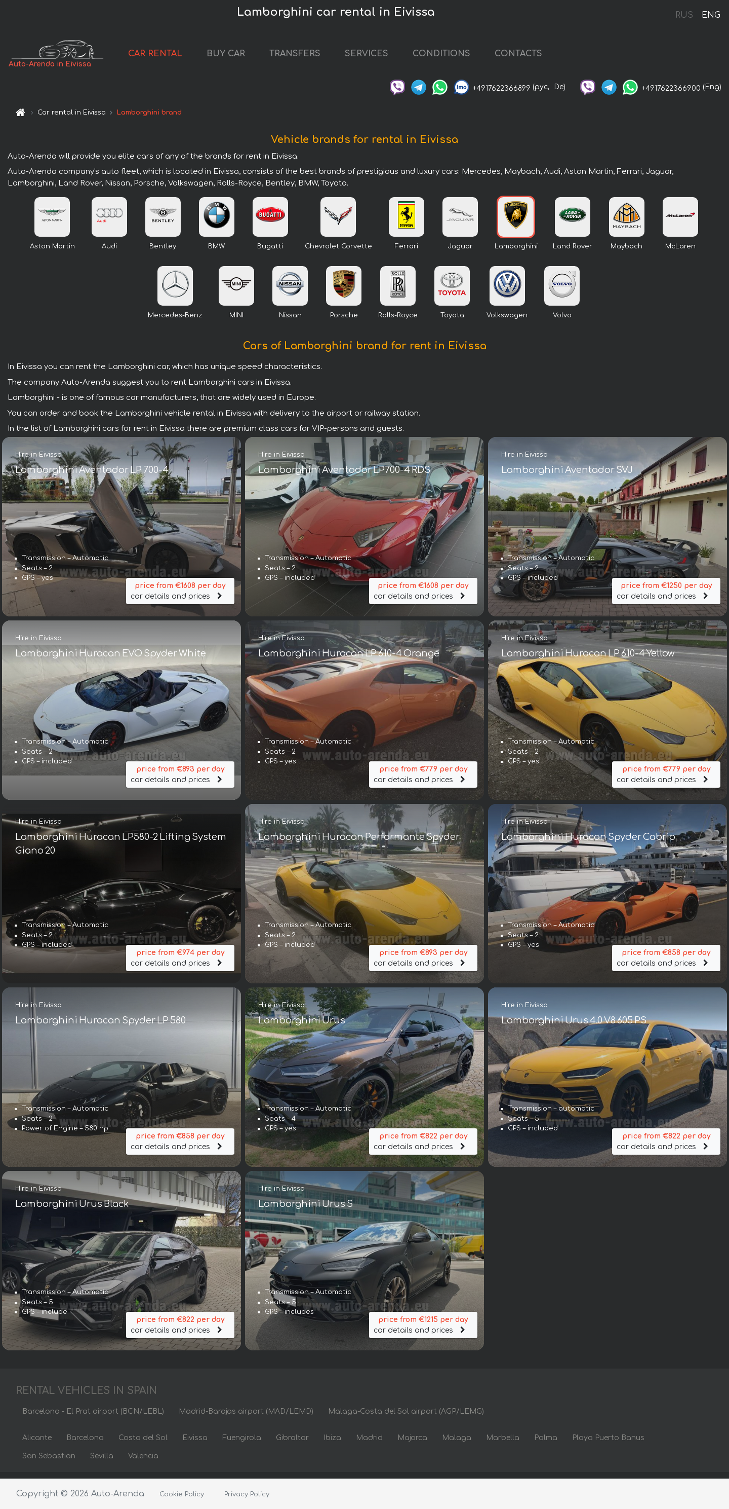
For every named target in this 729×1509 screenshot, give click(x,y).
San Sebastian (48, 1462)
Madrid (369, 1444)
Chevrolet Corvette (338, 251)
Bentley (162, 251)
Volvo (562, 320)
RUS (684, 15)
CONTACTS (545, 56)
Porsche (344, 320)
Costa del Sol (143, 1444)
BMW (216, 251)
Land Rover (572, 251)
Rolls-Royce (398, 320)
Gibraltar (292, 1444)
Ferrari (406, 251)
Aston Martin (52, 251)
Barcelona (85, 1444)
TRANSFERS (321, 56)
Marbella (502, 1444)
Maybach (626, 251)
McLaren (680, 251)
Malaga (456, 1444)
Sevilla (101, 1462)
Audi (109, 251)
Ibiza (332, 1444)
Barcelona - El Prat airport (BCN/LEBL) (93, 1417)
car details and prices (180, 595)
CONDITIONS (468, 56)
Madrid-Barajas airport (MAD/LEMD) (246, 1417)
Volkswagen (507, 320)
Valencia (143, 1462)
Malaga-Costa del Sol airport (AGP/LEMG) (406, 1417)
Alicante (37, 1444)
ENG (711, 15)
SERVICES (393, 56)
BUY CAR (252, 56)
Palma (545, 1444)
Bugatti (270, 251)
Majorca (412, 1444)
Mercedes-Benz (175, 320)
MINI (236, 320)
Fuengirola (241, 1444)
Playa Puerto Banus (608, 1444)
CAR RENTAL (182, 56)
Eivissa (195, 1444)
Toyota (452, 320)
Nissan (290, 320)
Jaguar (460, 251)
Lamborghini (516, 251)
